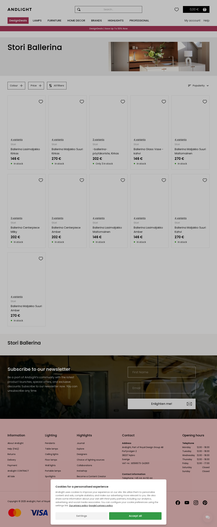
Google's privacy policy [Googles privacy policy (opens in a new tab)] (101, 505)
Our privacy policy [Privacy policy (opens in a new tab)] (78, 505)
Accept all (135, 516)
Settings (81, 516)
